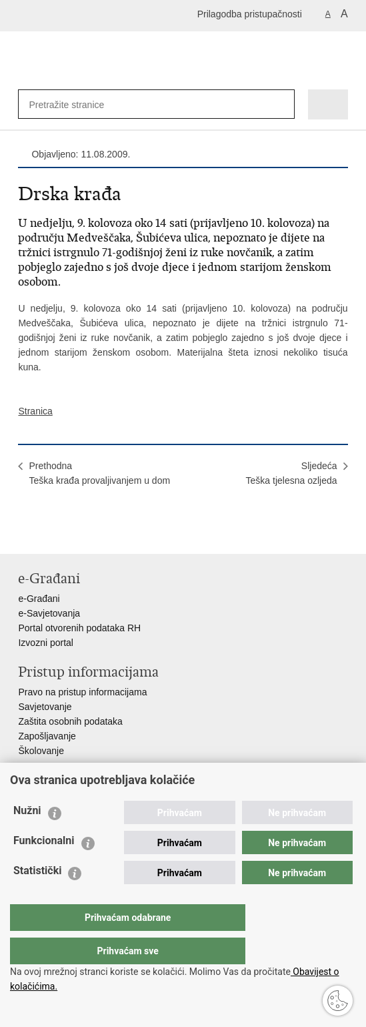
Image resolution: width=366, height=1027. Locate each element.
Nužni (27, 837)
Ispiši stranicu (25, 533)
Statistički (37, 897)
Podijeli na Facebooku (54, 533)
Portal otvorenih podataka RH (79, 628)
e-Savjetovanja (49, 613)
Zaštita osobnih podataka (70, 721)
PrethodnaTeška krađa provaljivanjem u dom (99, 473)
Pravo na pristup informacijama (82, 692)
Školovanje (41, 750)
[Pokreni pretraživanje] (282, 104)
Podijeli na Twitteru (82, 533)
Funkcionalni (44, 867)
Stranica (35, 411)
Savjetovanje (44, 706)
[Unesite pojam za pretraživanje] (72, 104)
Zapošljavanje (46, 736)
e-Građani (38, 598)
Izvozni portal (45, 642)
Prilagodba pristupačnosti (249, 14)
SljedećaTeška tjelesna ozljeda (291, 473)
